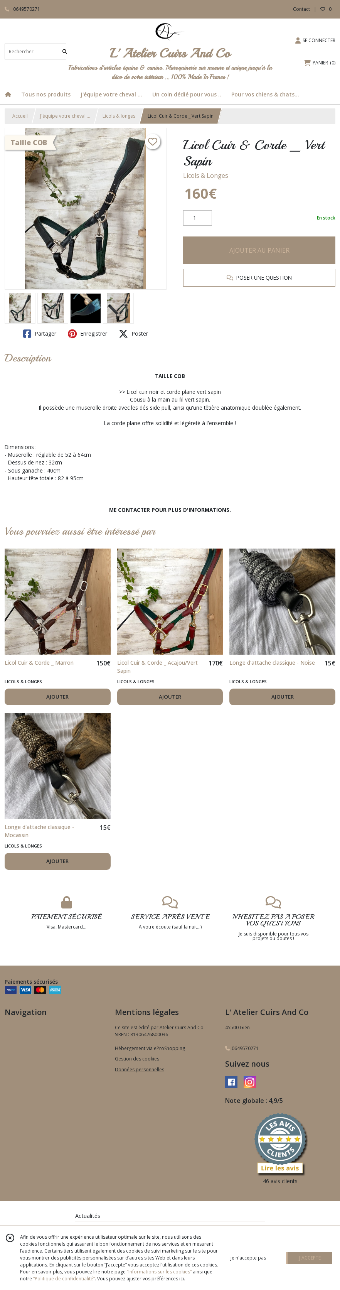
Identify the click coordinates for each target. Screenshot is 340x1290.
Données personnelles (139, 1069)
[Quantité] (197, 218)
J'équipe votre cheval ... (65, 116)
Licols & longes (119, 116)
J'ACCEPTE (310, 1258)
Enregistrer (87, 333)
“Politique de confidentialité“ (64, 1278)
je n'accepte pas (248, 1258)
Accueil (20, 116)
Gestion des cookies (137, 1058)
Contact (301, 9)
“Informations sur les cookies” (159, 1271)
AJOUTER (57, 696)
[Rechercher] (64, 51)
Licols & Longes (205, 175)
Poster (133, 333)
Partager (39, 333)
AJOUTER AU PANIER (259, 250)
